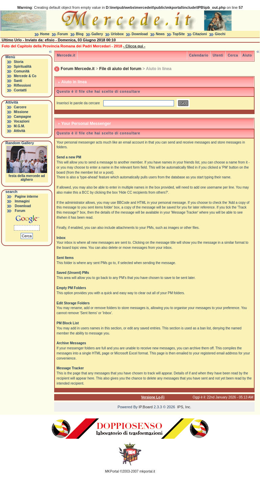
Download (140, 34)
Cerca (233, 55)
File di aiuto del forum (120, 68)
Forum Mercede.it (77, 68)
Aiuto (247, 55)
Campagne (22, 116)
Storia (18, 62)
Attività (19, 131)
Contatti (20, 90)
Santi (18, 81)
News (160, 34)
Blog (79, 34)
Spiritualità (22, 66)
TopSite (179, 34)
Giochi (220, 34)
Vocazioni (21, 121)
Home (44, 34)
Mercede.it (66, 55)
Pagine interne (26, 196)
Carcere (20, 107)
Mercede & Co (25, 76)
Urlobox (117, 34)
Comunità (21, 71)
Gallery (97, 34)
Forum (63, 34)
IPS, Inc (183, 407)
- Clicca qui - (134, 46)
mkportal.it (147, 471)
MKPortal (112, 471)
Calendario (199, 55)
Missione (21, 112)
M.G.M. (19, 126)
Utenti (218, 55)
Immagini (22, 201)
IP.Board (146, 407)
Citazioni (200, 34)
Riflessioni (22, 85)
